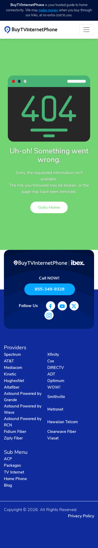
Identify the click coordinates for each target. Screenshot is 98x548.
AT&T (9, 361)
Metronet (55, 409)
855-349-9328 (50, 289)
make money (48, 10)
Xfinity (53, 354)
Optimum (55, 380)
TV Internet (14, 472)
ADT (51, 374)
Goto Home (49, 207)
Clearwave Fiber (61, 431)
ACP (8, 458)
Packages (12, 465)
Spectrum (12, 354)
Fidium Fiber (15, 431)
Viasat (53, 438)
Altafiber (11, 387)
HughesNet (14, 380)
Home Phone (15, 478)
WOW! (53, 387)
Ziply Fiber (13, 438)
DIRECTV (55, 367)
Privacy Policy (81, 516)
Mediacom (13, 367)
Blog (8, 485)
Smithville (56, 396)
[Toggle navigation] (86, 29)
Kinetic (10, 374)
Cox (50, 361)
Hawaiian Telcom (62, 422)
